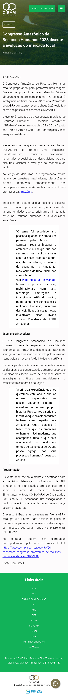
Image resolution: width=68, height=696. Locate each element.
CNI (34, 593)
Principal (7, 52)
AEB (34, 588)
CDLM (34, 620)
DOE (34, 636)
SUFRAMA (34, 647)
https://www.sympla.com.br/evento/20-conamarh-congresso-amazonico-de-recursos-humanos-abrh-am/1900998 (32, 552)
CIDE (34, 615)
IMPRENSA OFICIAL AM (34, 641)
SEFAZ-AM (34, 625)
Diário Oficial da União (34, 599)
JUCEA (34, 631)
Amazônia (25, 191)
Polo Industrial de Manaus (39, 280)
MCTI (34, 604)
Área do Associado (42, 8)
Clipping (18, 52)
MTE (34, 609)
